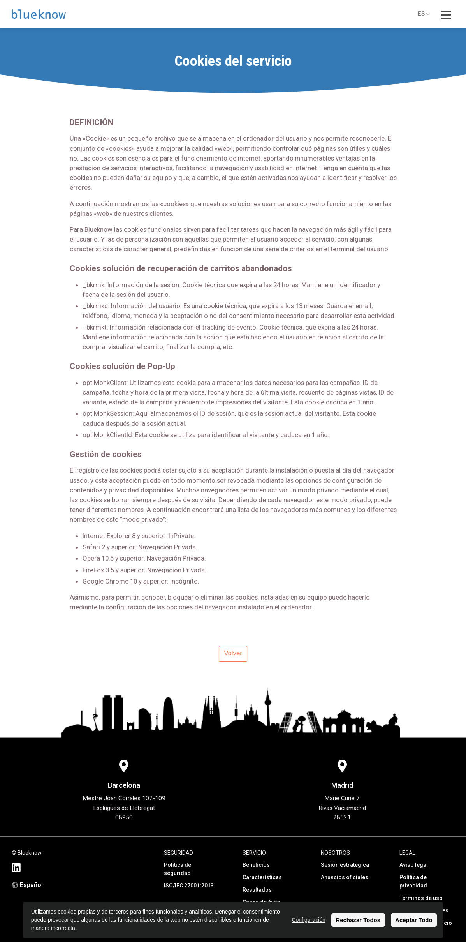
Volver (233, 653)
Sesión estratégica (345, 865)
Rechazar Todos (358, 920)
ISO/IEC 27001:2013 (189, 885)
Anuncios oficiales (344, 877)
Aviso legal (413, 865)
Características (262, 877)
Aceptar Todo (414, 920)
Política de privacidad (413, 881)
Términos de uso (421, 898)
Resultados (257, 890)
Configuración (308, 920)
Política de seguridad (177, 869)
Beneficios (256, 865)
